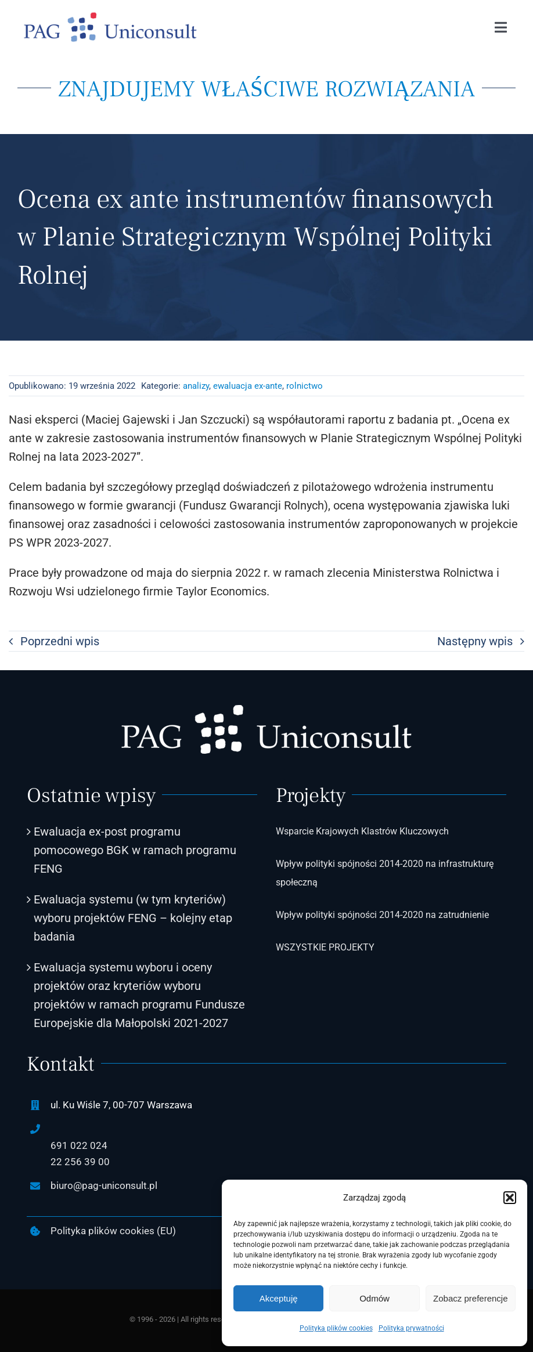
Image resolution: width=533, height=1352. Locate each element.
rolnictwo (304, 386)
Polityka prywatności (411, 1328)
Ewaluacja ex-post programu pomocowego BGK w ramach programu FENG (135, 850)
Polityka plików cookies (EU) (113, 1231)
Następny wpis (475, 641)
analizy (196, 386)
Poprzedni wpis (59, 641)
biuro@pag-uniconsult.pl (104, 1185)
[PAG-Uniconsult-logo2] (110, 17)
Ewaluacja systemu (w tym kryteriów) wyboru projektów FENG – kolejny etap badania (133, 917)
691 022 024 (79, 1145)
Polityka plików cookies (336, 1328)
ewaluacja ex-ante (247, 386)
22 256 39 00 (80, 1161)
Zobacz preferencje (470, 1298)
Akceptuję (279, 1298)
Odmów (374, 1298)
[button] (510, 1197)
